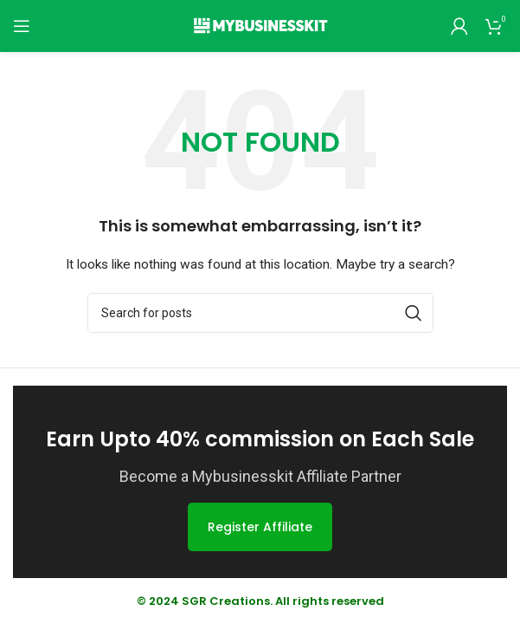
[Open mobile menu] (21, 26)
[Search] (260, 313)
